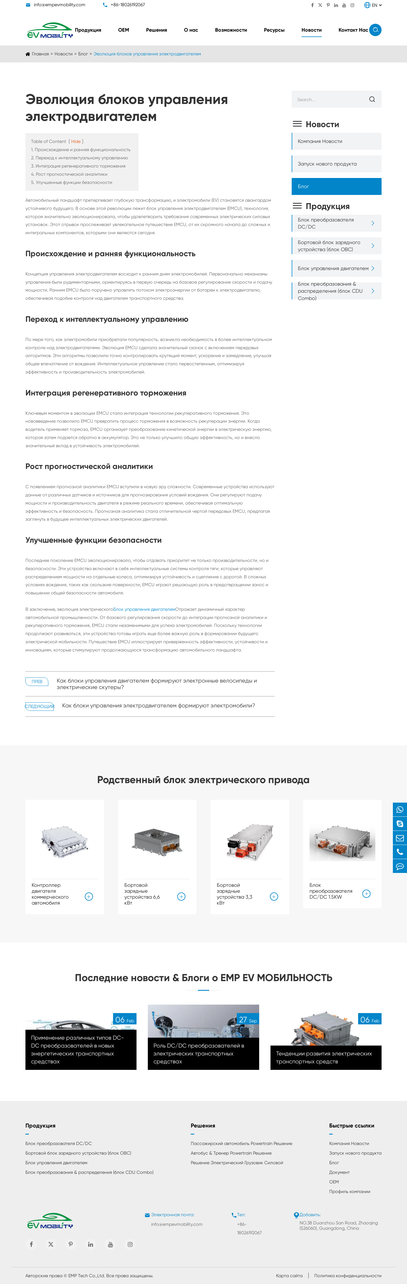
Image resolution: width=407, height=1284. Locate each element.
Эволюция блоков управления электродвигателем (147, 54)
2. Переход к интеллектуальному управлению (79, 157)
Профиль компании (349, 1191)
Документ (339, 1172)
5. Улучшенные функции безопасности (71, 182)
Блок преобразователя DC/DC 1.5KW (330, 891)
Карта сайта (289, 1275)
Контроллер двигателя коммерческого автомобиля (50, 894)
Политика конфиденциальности (348, 1275)
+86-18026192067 (128, 4)
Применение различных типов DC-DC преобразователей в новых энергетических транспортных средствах (77, 1050)
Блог (83, 54)
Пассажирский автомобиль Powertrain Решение (241, 1143)
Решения (156, 30)
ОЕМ (123, 30)
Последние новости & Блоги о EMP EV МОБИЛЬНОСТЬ (203, 978)
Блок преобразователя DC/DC (326, 223)
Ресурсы (274, 30)
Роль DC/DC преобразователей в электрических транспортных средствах (198, 1053)
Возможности (231, 30)
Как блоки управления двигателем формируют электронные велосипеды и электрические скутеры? (157, 683)
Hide (76, 141)
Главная (40, 54)
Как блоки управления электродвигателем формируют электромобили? (158, 705)
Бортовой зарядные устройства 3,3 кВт (234, 894)
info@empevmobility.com (59, 4)
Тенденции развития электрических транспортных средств (324, 1057)
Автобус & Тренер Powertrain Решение (231, 1153)
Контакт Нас (353, 30)
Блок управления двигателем (144, 609)
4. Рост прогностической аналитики (69, 174)
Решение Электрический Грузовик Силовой (237, 1162)
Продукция (88, 30)
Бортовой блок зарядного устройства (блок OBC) (329, 245)
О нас (191, 30)
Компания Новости (320, 141)
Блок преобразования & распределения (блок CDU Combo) (330, 291)
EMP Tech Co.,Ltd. (86, 1275)
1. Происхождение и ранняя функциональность (81, 149)
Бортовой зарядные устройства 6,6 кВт (142, 894)
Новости (312, 30)
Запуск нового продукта (327, 164)
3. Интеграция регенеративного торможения (78, 166)
